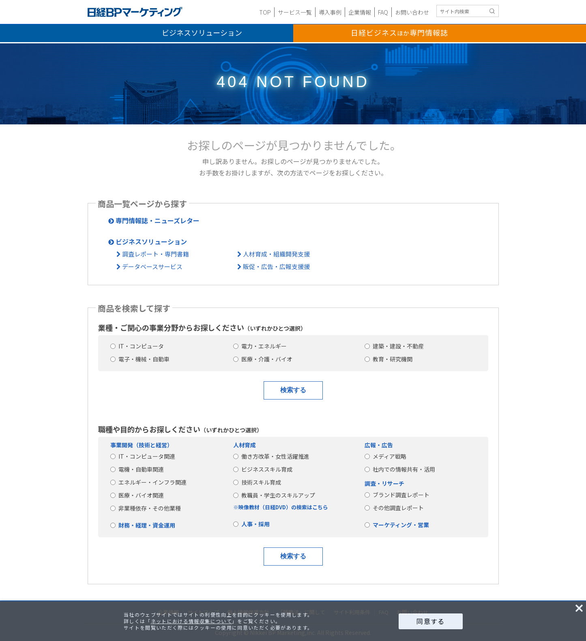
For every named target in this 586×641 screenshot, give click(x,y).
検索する (293, 390)
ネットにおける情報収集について (191, 620)
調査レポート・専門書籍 (152, 254)
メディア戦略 (385, 456)
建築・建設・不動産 (394, 346)
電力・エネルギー (260, 346)
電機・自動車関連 (137, 469)
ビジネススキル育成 (262, 469)
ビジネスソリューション (202, 32)
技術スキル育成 (257, 482)
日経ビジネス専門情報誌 (399, 32)
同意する (430, 621)
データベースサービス (149, 266)
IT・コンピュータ (137, 346)
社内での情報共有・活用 (400, 469)
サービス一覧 (295, 12)
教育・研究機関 (388, 359)
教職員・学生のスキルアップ (274, 495)
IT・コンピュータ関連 (142, 456)
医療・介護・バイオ (262, 359)
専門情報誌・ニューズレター (154, 220)
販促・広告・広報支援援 (273, 266)
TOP (265, 12)
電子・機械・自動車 (140, 359)
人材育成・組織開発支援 (273, 254)
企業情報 (359, 12)
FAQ (383, 12)
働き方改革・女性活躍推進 (271, 456)
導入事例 (330, 12)
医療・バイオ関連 (137, 495)
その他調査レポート (394, 508)
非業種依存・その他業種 (145, 508)
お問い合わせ (412, 12)
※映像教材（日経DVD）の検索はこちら (280, 507)
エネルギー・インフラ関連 (148, 482)
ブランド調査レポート (397, 495)
